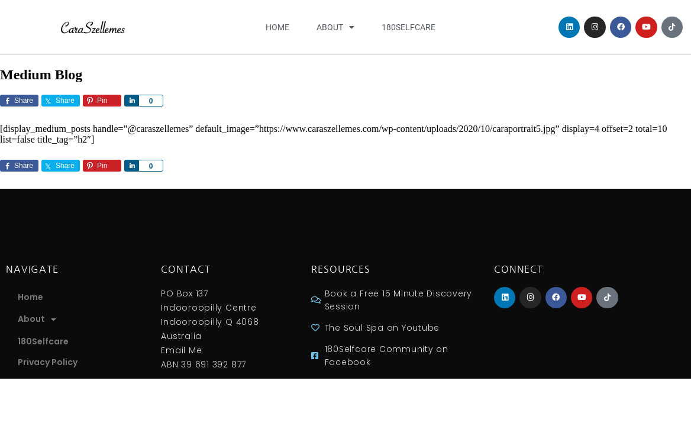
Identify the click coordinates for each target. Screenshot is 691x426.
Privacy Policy (48, 362)
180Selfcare (408, 27)
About (335, 27)
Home (277, 27)
